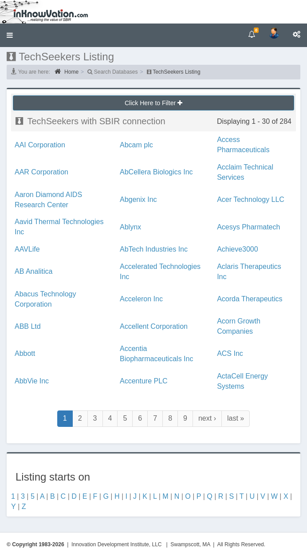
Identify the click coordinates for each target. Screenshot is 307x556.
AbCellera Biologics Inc (156, 172)
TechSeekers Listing (176, 72)
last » (235, 418)
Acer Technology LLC (250, 199)
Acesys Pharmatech (248, 227)
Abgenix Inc (138, 199)
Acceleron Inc (141, 299)
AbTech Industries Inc (154, 249)
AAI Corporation (40, 145)
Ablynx (130, 227)
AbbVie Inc (32, 381)
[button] (10, 35)
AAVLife (27, 249)
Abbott (25, 353)
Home (67, 71)
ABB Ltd (28, 326)
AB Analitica (33, 271)
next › (207, 418)
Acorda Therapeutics (249, 299)
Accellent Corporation (154, 326)
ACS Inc (230, 353)
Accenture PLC (144, 381)
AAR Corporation (41, 172)
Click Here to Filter (153, 102)
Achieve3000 (237, 249)
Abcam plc (136, 145)
